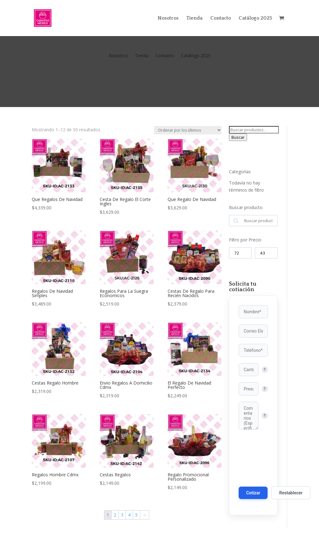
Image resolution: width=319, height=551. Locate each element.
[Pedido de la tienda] (187, 130)
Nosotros (168, 18)
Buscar (238, 137)
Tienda (194, 18)
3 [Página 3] (122, 515)
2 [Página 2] (115, 515)
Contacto (220, 18)
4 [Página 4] (129, 515)
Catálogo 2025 (255, 18)
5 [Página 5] (136, 515)
